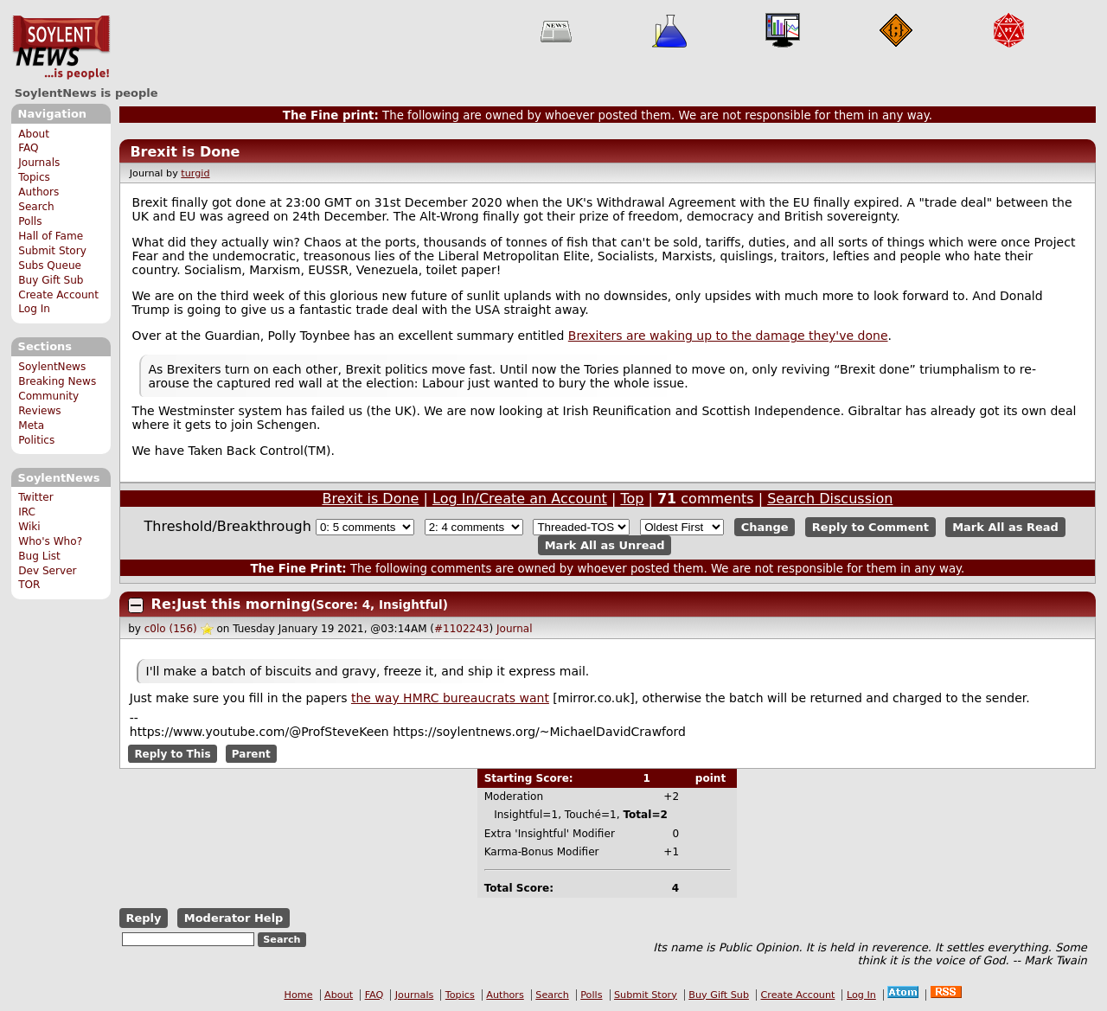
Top (631, 498)
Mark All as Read (1005, 527)
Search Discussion (830, 498)
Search (36, 207)
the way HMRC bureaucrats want (450, 698)
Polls (30, 221)
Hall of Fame (50, 236)
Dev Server (47, 571)
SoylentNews (61, 47)
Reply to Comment (870, 527)
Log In (34, 309)
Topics (34, 177)
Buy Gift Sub (50, 280)
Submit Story (52, 251)
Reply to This (172, 754)
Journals (39, 163)
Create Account (58, 295)
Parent (251, 754)
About (33, 134)
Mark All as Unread (605, 545)
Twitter (35, 497)
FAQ (28, 148)
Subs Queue (49, 265)
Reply (143, 918)
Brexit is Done (185, 152)
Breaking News (57, 381)
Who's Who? (50, 541)
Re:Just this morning (231, 604)
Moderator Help (234, 918)
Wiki (29, 527)
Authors (38, 192)
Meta (31, 425)
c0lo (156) (170, 629)
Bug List (39, 556)
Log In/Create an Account (519, 498)
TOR (29, 585)
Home (299, 995)
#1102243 (462, 629)
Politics (36, 440)
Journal (514, 629)
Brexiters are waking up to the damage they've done (728, 335)
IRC (26, 512)
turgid (195, 173)
